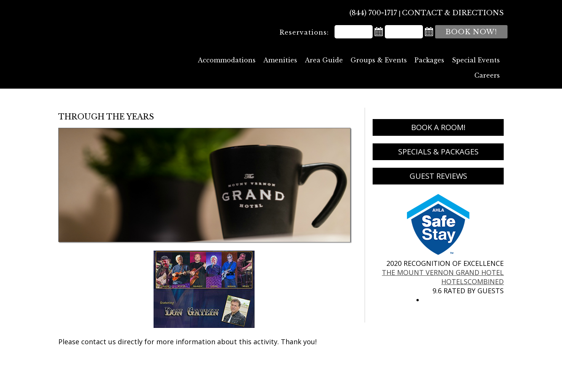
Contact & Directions (453, 13)
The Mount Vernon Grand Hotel (116, 38)
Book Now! (471, 32)
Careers (487, 75)
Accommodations (227, 60)
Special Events (476, 60)
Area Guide (324, 60)
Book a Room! (438, 127)
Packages (429, 60)
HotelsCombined (472, 281)
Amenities (280, 60)
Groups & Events (379, 60)
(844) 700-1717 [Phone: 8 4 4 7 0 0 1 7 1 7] (373, 13)
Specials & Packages (438, 151)
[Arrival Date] (354, 31)
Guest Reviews (438, 176)
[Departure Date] (404, 31)
